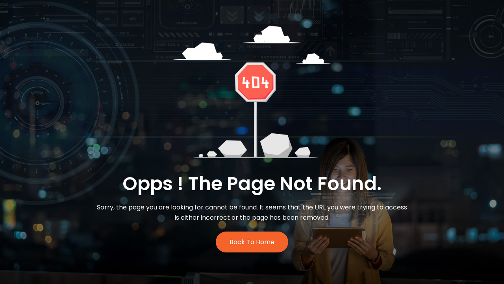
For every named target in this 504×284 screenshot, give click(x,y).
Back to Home (252, 242)
